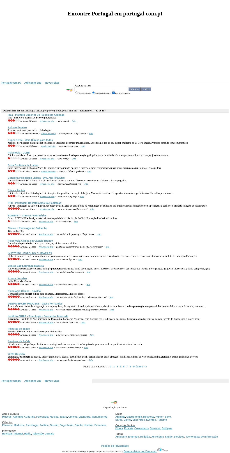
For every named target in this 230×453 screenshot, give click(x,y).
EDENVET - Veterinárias (27, 215)
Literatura (84, 416)
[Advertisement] (115, 54)
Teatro (63, 416)
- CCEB (19, 152)
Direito (78, 425)
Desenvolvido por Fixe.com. (146, 451)
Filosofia (7, 425)
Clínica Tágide (16, 190)
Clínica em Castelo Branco (30, 240)
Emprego (133, 436)
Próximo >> (140, 366)
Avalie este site (47, 121)
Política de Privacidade (115, 445)
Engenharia (66, 425)
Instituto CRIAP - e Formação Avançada (38, 316)
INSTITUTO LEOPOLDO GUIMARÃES (30, 253)
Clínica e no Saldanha (27, 228)
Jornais (49, 433)
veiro (17, 127)
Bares (118, 419)
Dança (127, 419)
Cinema (73, 416)
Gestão (54, 425)
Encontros (138, 419)
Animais (120, 416)
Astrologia (157, 436)
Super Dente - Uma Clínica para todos (30, 140)
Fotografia (42, 416)
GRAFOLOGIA (16, 354)
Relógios (167, 428)
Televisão (38, 433)
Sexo (168, 416)
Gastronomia (134, 416)
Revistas (7, 433)
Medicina (19, 425)
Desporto (148, 416)
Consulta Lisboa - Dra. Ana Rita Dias (36, 177)
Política (44, 425)
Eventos (151, 419)
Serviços (155, 428)
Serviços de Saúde (19, 341)
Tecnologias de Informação (202, 436)
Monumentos (99, 416)
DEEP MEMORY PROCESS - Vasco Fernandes (35, 303)
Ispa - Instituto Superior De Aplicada (36, 114)
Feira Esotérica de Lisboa (23, 165)
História (88, 425)
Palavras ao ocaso (19, 328)
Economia (100, 425)
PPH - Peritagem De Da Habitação (34, 203)
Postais (128, 428)
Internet (18, 433)
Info (74, 121)
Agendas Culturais (24, 416)
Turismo (162, 419)
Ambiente (121, 436)
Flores (119, 428)
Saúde (168, 436)
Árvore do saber (17, 278)
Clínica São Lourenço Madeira (26, 265)
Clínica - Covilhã (24, 291)
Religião (145, 436)
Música (54, 416)
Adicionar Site (32, 82)
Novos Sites (52, 82)
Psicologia (32, 425)
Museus (7, 416)
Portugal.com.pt (11, 82)
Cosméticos (141, 428)
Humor (159, 416)
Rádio (27, 433)
